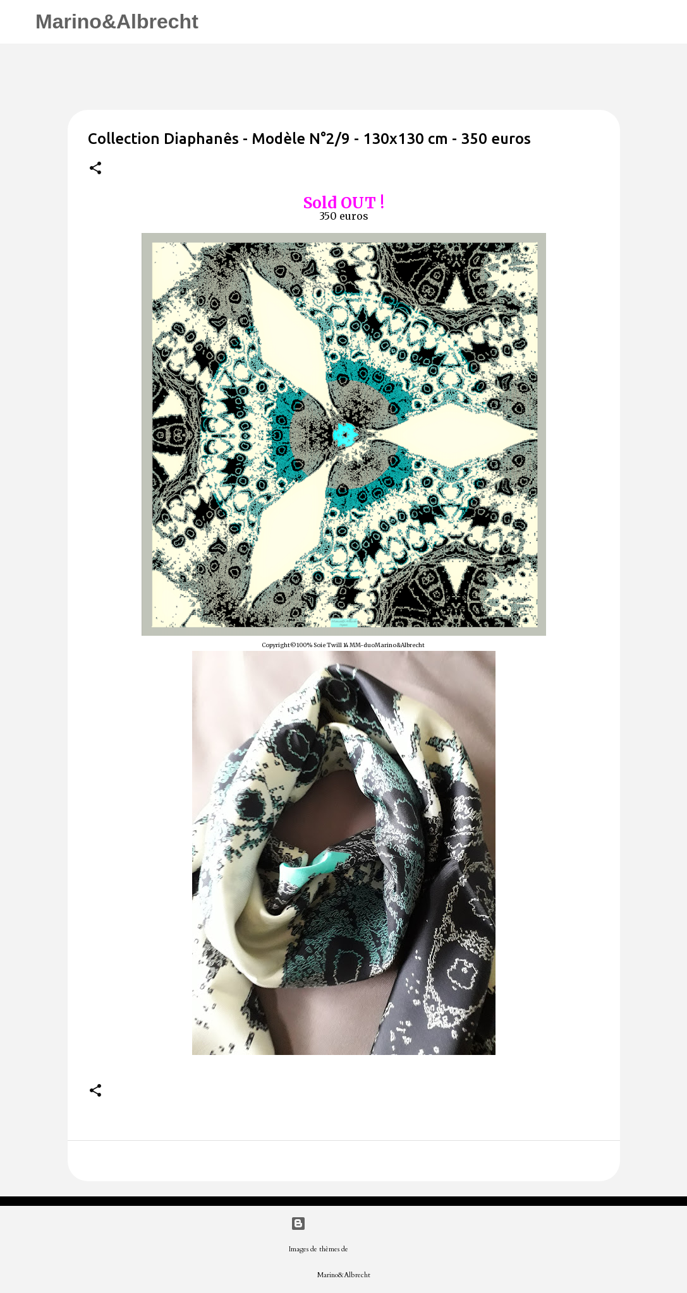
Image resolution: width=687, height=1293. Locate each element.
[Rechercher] (216, 22)
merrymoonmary (374, 1249)
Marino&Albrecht (116, 21)
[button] (95, 168)
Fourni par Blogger (343, 1223)
